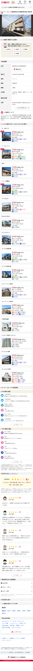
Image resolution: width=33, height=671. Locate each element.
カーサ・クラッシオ (18, 621)
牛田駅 (17, 53)
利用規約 (11, 652)
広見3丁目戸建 (6, 627)
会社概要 (27, 652)
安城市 (25, 49)
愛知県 (4, 607)
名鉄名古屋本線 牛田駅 (19, 102)
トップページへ (17, 632)
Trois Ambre (5, 625)
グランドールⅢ (16, 627)
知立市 (8, 49)
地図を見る (17, 69)
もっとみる (16, 424)
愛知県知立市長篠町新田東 (19, 66)
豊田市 (4, 613)
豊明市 (19, 610)
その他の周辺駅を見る (22, 107)
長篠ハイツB (19, 625)
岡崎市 (29, 610)
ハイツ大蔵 (5, 623)
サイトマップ (4, 652)
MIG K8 (12, 625)
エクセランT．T (6, 621)
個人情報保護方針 (19, 652)
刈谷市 (17, 49)
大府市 (24, 610)
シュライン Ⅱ (14, 623)
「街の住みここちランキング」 (18, 488)
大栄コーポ (22, 623)
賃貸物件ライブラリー (15, 638)
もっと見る (16, 575)
